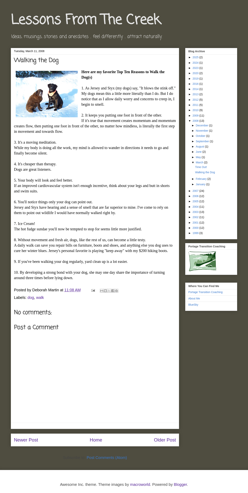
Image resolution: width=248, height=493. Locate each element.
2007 (196, 190)
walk (40, 297)
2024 (196, 62)
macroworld (140, 484)
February (201, 178)
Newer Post (26, 439)
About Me (194, 298)
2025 (196, 57)
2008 (196, 120)
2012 (196, 99)
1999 (196, 233)
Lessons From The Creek (85, 20)
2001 (196, 222)
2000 (196, 227)
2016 (196, 83)
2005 (196, 201)
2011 (196, 104)
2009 (196, 115)
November (202, 130)
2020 (196, 73)
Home (96, 439)
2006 (196, 196)
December (202, 125)
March (200, 162)
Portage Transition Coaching (205, 292)
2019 (196, 78)
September (203, 141)
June (199, 151)
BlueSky (193, 304)
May (199, 157)
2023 (196, 67)
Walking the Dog (205, 172)
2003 (196, 211)
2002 (196, 217)
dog (31, 297)
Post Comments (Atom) (107, 457)
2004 (196, 206)
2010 (196, 110)
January (201, 184)
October (201, 135)
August (200, 146)
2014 (196, 89)
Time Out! (201, 167)
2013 (196, 94)
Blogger (180, 484)
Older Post (165, 439)
